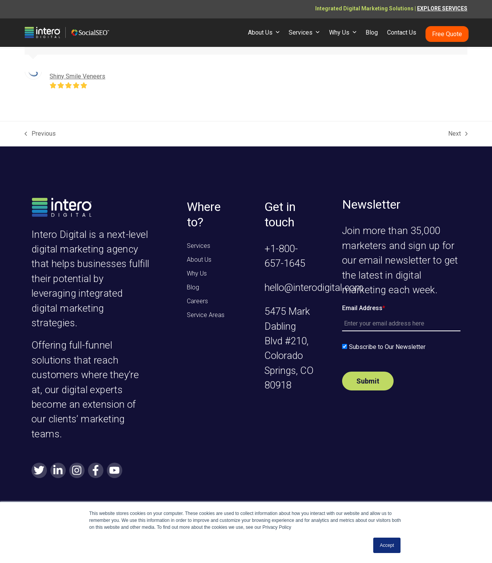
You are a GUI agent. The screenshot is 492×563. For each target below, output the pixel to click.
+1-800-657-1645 (284, 256)
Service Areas (205, 315)
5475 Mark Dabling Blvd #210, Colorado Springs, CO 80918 (289, 348)
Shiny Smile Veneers (77, 76)
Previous (40, 134)
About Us (199, 259)
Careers (197, 301)
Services (198, 245)
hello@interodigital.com (314, 287)
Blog (193, 287)
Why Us (197, 273)
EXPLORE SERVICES (442, 8)
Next (458, 134)
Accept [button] (387, 545)
